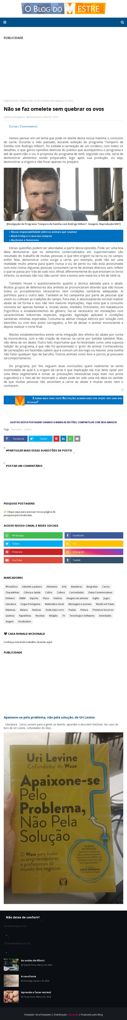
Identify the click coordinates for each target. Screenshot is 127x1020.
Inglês (96, 598)
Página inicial (10, 100)
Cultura (23, 100)
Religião (53, 615)
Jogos (107, 598)
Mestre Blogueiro (15, 117)
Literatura (11, 604)
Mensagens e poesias (79, 604)
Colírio (48, 592)
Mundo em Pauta (105, 604)
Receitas (40, 615)
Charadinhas (12, 592)
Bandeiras (76, 586)
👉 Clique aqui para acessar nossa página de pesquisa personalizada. (30, 513)
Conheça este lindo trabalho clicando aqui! (28, 642)
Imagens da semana (77, 598)
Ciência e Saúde (32, 592)
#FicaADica (11, 586)
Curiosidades (76, 592)
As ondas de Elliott (33, 960)
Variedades (105, 615)
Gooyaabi (73, 1014)
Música (24, 609)
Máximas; (11, 609)
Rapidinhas (25, 615)
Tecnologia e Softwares (82, 615)
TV (63, 615)
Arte (64, 586)
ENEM (22, 598)
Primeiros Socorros (103, 609)
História (57, 598)
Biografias (92, 586)
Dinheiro (10, 598)
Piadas (72, 609)
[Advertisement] (63, 69)
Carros (106, 586)
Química (10, 615)
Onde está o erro (55, 609)
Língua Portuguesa (30, 604)
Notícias (36, 609)
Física (46, 598)
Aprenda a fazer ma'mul (36, 992)
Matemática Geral (54, 604)
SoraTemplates (43, 1014)
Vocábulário (24, 621)
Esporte (34, 598)
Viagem (10, 621)
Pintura (84, 609)
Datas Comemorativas (100, 592)
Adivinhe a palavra (32, 586)
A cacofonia (28, 976)
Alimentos (16, 429)
